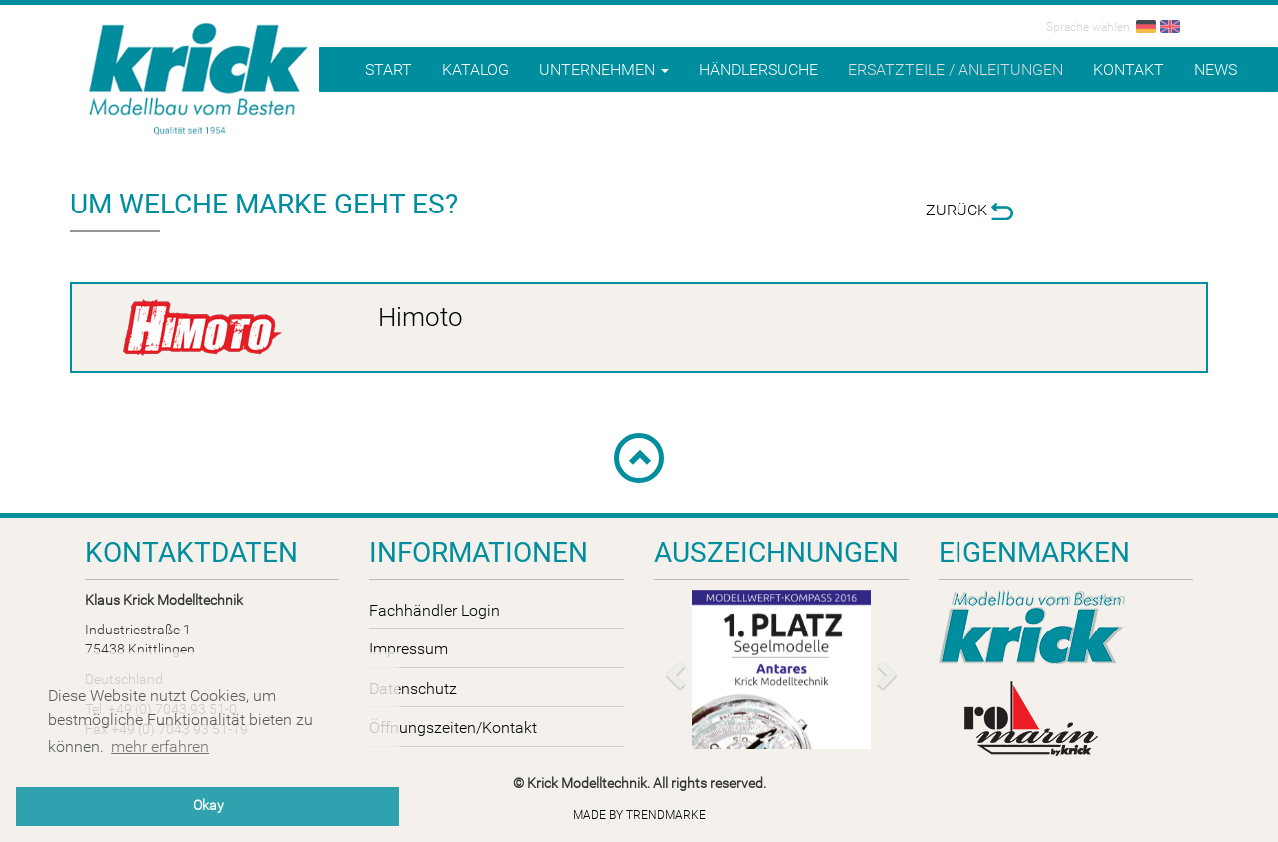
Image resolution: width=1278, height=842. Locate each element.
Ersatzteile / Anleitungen (955, 69)
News (1215, 69)
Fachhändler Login (434, 610)
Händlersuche (758, 69)
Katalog (475, 69)
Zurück (969, 210)
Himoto (420, 317)
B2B (1247, 119)
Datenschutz (413, 688)
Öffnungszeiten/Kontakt (453, 727)
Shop (1188, 120)
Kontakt (1128, 69)
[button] (673, 669)
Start (388, 69)
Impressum (408, 648)
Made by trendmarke (639, 815)
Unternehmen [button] (604, 69)
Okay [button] (208, 805)
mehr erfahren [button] (160, 746)
